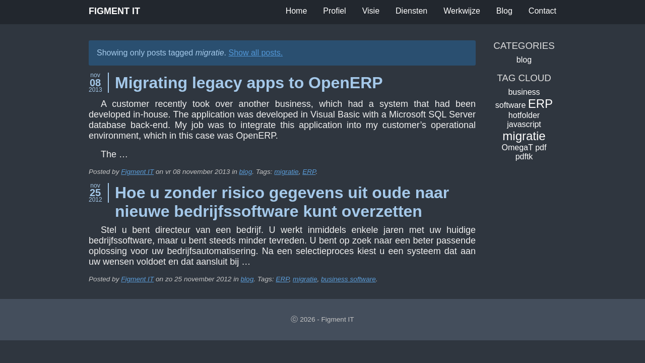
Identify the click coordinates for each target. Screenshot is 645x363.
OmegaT (517, 147)
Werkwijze (461, 11)
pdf (540, 147)
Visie (370, 11)
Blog (504, 11)
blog (245, 171)
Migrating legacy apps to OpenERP (249, 83)
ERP (308, 171)
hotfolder (524, 115)
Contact (542, 11)
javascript (524, 124)
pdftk (524, 156)
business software (348, 279)
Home (296, 11)
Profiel (334, 11)
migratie (286, 171)
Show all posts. (255, 52)
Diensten (411, 11)
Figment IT (114, 11)
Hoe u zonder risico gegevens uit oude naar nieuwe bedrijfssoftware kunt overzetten (282, 202)
